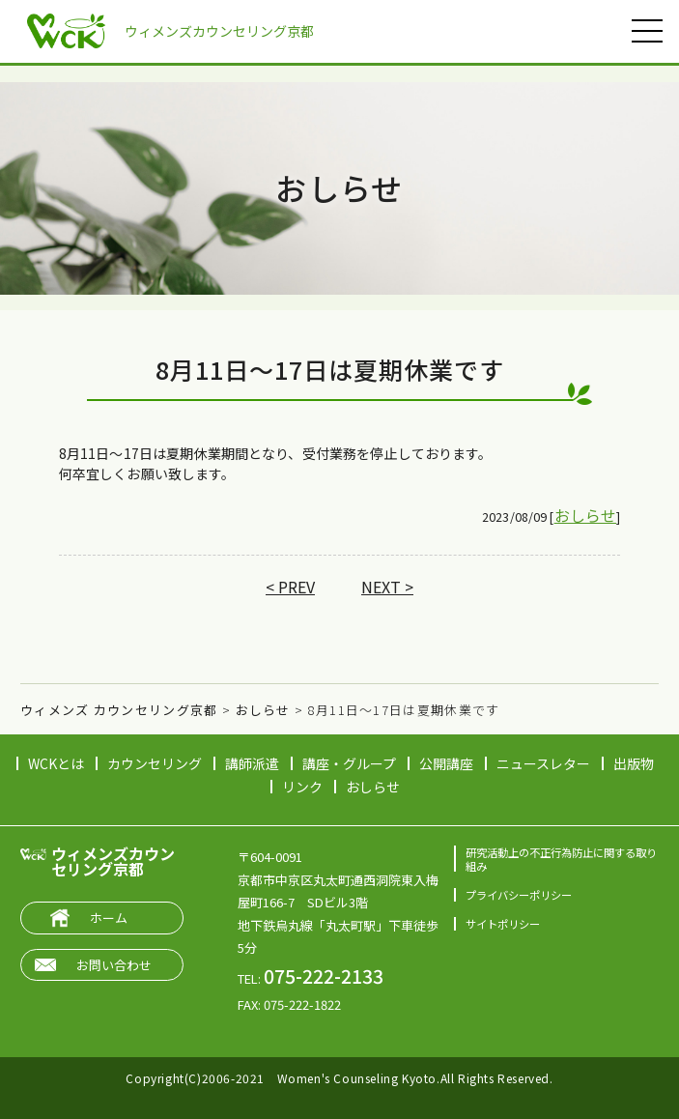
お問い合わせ (114, 965)
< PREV (290, 586)
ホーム (108, 917)
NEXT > (387, 586)
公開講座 (446, 763)
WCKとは (56, 763)
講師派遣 (252, 763)
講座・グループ (349, 763)
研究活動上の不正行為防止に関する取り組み (561, 859)
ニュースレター (543, 763)
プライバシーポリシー (519, 895)
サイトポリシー (503, 924)
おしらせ (585, 515)
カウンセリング (154, 763)
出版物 (633, 763)
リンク (302, 786)
